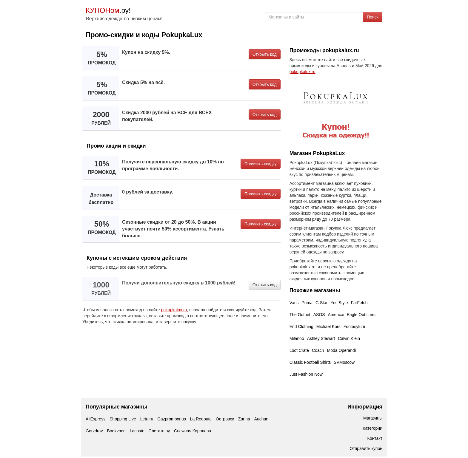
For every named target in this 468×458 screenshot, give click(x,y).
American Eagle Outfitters (352, 314)
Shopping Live (123, 419)
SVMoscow (344, 362)
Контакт (374, 438)
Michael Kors (328, 326)
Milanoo (297, 338)
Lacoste (137, 430)
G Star (321, 302)
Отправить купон (366, 448)
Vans (294, 302)
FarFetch (359, 302)
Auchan (261, 419)
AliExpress (95, 419)
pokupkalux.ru (174, 309)
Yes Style (339, 302)
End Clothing (301, 326)
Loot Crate (299, 350)
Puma (307, 302)
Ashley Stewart (321, 338)
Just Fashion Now (306, 374)
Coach (318, 350)
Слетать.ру (159, 430)
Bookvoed (116, 430)
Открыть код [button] (265, 54)
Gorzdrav (94, 430)
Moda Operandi (341, 350)
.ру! (108, 10)
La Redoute (201, 419)
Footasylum (354, 326)
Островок (225, 419)
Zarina (244, 419)
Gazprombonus (171, 419)
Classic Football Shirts (310, 362)
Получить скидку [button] (260, 163)
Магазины (372, 418)
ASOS (319, 314)
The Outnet (300, 314)
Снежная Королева (192, 430)
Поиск (372, 17)
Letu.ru (146, 419)
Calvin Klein (349, 338)
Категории (372, 428)
